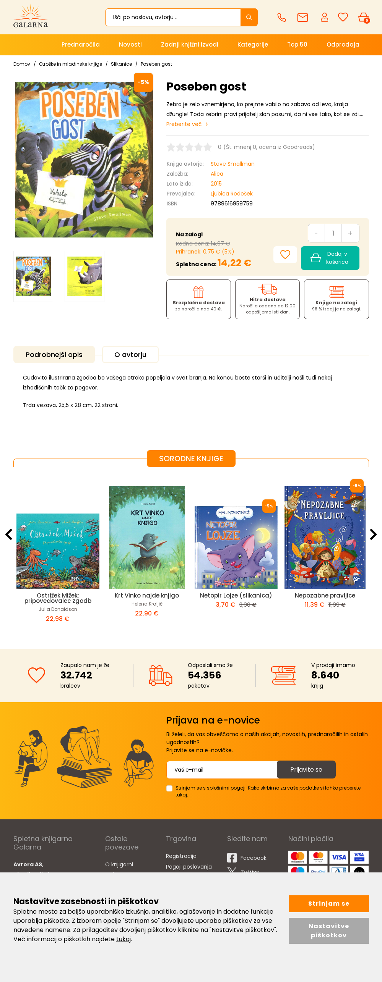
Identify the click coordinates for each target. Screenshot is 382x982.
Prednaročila (81, 44)
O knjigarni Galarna (119, 869)
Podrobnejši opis (54, 354)
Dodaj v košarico (329, 258)
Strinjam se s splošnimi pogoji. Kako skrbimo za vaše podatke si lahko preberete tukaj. (268, 791)
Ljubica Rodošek (232, 193)
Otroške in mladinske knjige (70, 64)
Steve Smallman (233, 164)
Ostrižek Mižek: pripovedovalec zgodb (57, 598)
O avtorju (130, 354)
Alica (217, 174)
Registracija (181, 856)
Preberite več (184, 124)
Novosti (130, 44)
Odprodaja (343, 44)
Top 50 (297, 44)
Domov (21, 64)
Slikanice (121, 64)
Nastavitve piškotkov (329, 931)
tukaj (123, 939)
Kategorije (252, 44)
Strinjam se (328, 903)
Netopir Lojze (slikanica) (236, 595)
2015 (216, 183)
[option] (33, 276)
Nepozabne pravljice (325, 595)
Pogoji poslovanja (189, 867)
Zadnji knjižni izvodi (189, 44)
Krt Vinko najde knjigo (147, 595)
